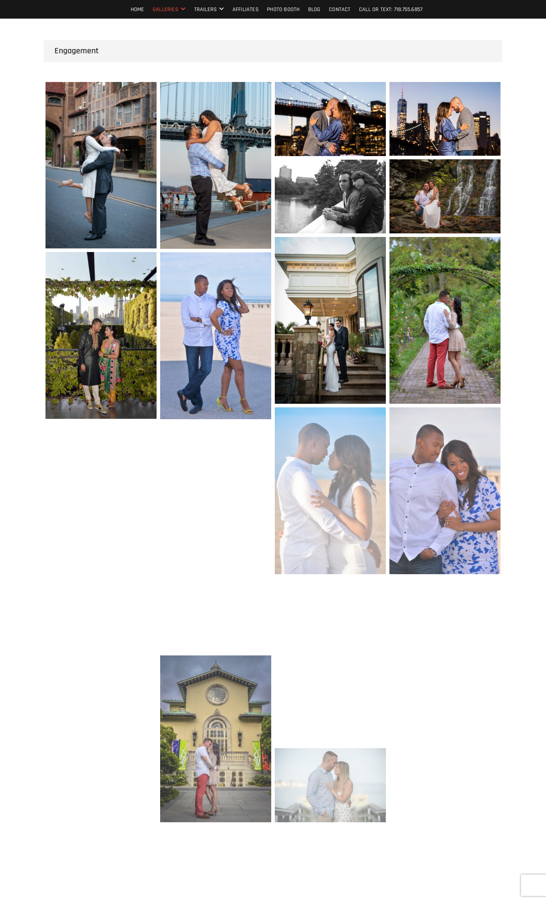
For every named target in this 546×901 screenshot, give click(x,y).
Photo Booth (283, 9)
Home (137, 9)
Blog (314, 9)
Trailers (205, 9)
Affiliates (246, 9)
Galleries (165, 9)
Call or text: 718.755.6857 (390, 9)
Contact (339, 9)
